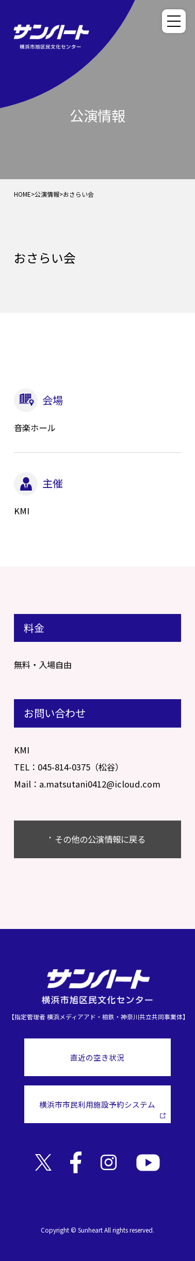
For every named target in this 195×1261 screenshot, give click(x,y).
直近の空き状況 (97, 1057)
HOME (22, 194)
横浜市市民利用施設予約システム (102, 1108)
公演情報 (47, 194)
